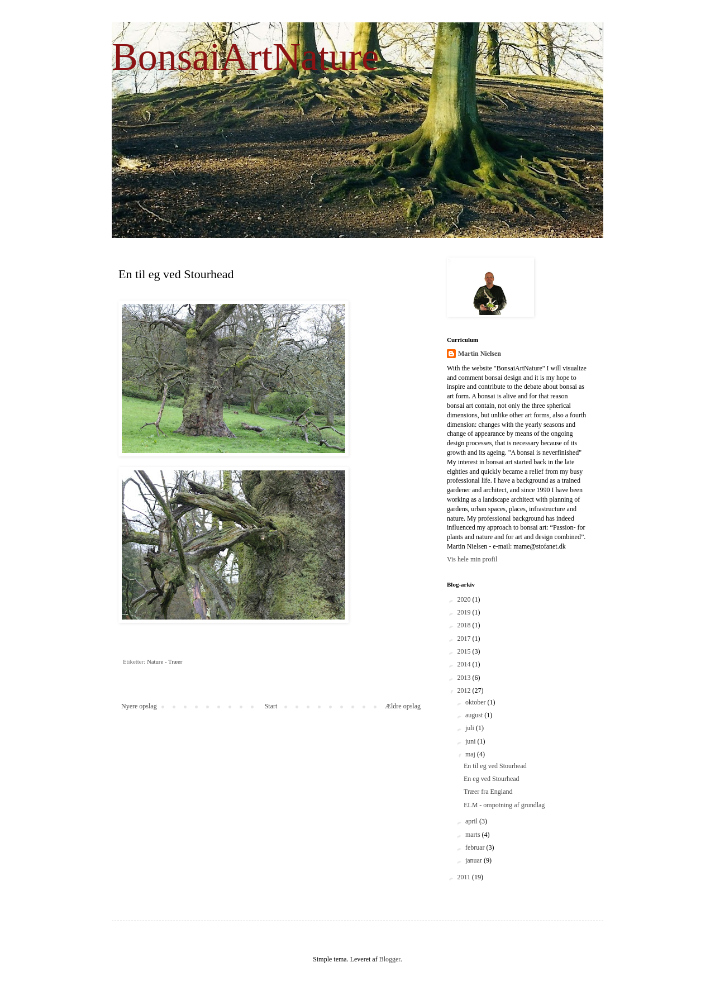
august (474, 715)
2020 (465, 599)
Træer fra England (488, 792)
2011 (465, 877)
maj (471, 754)
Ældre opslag (403, 706)
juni (471, 741)
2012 (465, 690)
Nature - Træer (165, 661)
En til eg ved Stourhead (495, 766)
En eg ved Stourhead (491, 779)
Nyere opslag (139, 706)
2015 (465, 651)
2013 (465, 678)
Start (271, 706)
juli (470, 728)
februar (476, 847)
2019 (465, 612)
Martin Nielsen (479, 354)
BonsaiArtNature (245, 56)
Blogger (390, 959)
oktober (476, 702)
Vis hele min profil (472, 559)
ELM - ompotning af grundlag (504, 805)
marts (473, 835)
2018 (465, 625)
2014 (465, 664)
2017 (465, 638)
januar (474, 860)
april (472, 821)
